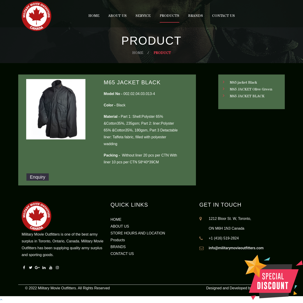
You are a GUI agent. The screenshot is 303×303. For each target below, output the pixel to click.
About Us (117, 15)
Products (169, 15)
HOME (115, 219)
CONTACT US (122, 254)
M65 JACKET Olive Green (251, 89)
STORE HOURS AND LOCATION (137, 233)
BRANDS (118, 247)
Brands (195, 15)
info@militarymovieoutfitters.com (236, 248)
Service (143, 15)
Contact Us (223, 15)
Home (93, 15)
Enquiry (37, 177)
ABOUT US (119, 226)
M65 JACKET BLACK (247, 96)
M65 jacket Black (243, 82)
